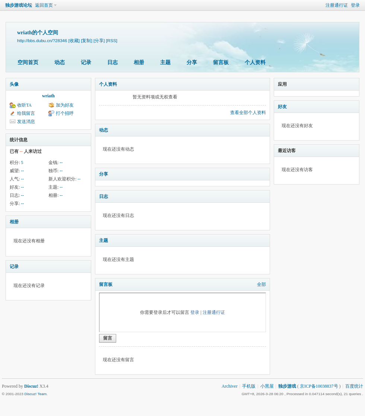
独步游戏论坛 (18, 5)
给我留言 (26, 113)
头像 (14, 84)
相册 (139, 62)
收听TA (24, 105)
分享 (192, 62)
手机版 (249, 386)
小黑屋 (267, 386)
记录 (86, 62)
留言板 (221, 62)
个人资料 (255, 62)
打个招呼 (65, 113)
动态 (59, 62)
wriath (48, 95)
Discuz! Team (35, 394)
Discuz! (31, 386)
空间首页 (28, 62)
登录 (355, 5)
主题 (165, 62)
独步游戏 (287, 386)
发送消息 (26, 121)
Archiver (230, 386)
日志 (112, 62)
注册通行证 (337, 5)
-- (61, 162)
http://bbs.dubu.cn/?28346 (42, 40)
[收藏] (74, 40)
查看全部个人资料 (248, 112)
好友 (282, 106)
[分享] (99, 40)
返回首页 (44, 5)
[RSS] (111, 40)
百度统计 (354, 386)
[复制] (86, 40)
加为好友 (65, 105)
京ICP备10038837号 (319, 386)
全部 (261, 284)
